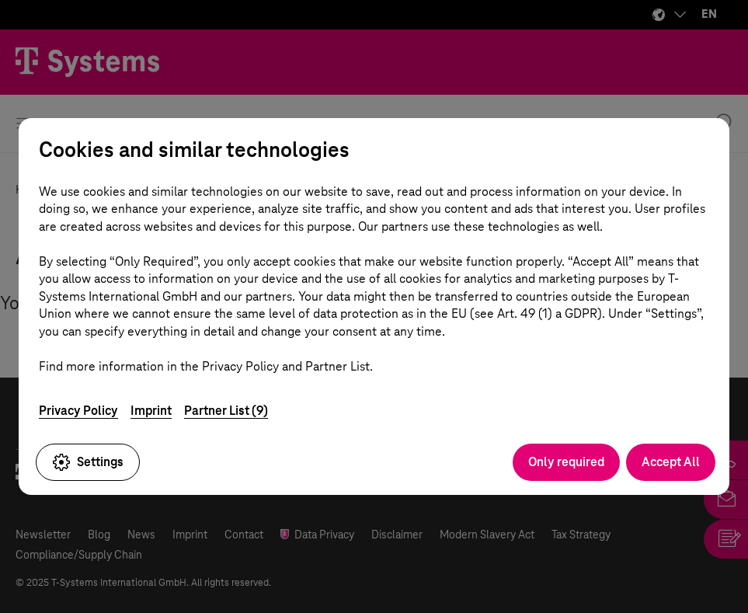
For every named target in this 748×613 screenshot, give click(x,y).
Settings (88, 462)
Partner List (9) (226, 410)
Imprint (151, 410)
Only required (566, 462)
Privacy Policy (78, 410)
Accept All (671, 462)
